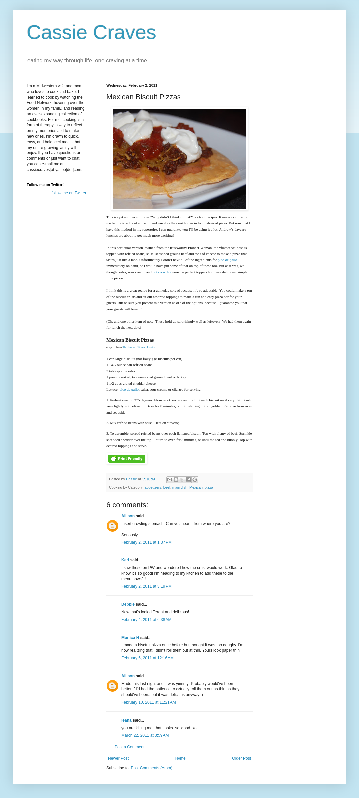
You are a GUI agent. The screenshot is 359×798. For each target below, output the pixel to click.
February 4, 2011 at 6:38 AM (146, 619)
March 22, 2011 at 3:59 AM (145, 735)
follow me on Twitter (68, 193)
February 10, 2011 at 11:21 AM (148, 702)
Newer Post (118, 758)
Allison (128, 516)
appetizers (153, 487)
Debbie (128, 604)
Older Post (241, 758)
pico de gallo (227, 260)
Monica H (130, 637)
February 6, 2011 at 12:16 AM (147, 658)
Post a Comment (129, 747)
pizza (209, 487)
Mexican (196, 487)
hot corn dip (162, 272)
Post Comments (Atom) (151, 768)
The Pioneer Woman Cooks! (138, 347)
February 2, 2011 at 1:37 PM (146, 542)
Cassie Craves (91, 32)
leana (126, 720)
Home (180, 758)
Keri (125, 560)
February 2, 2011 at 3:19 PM (146, 586)
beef (166, 487)
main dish (179, 487)
